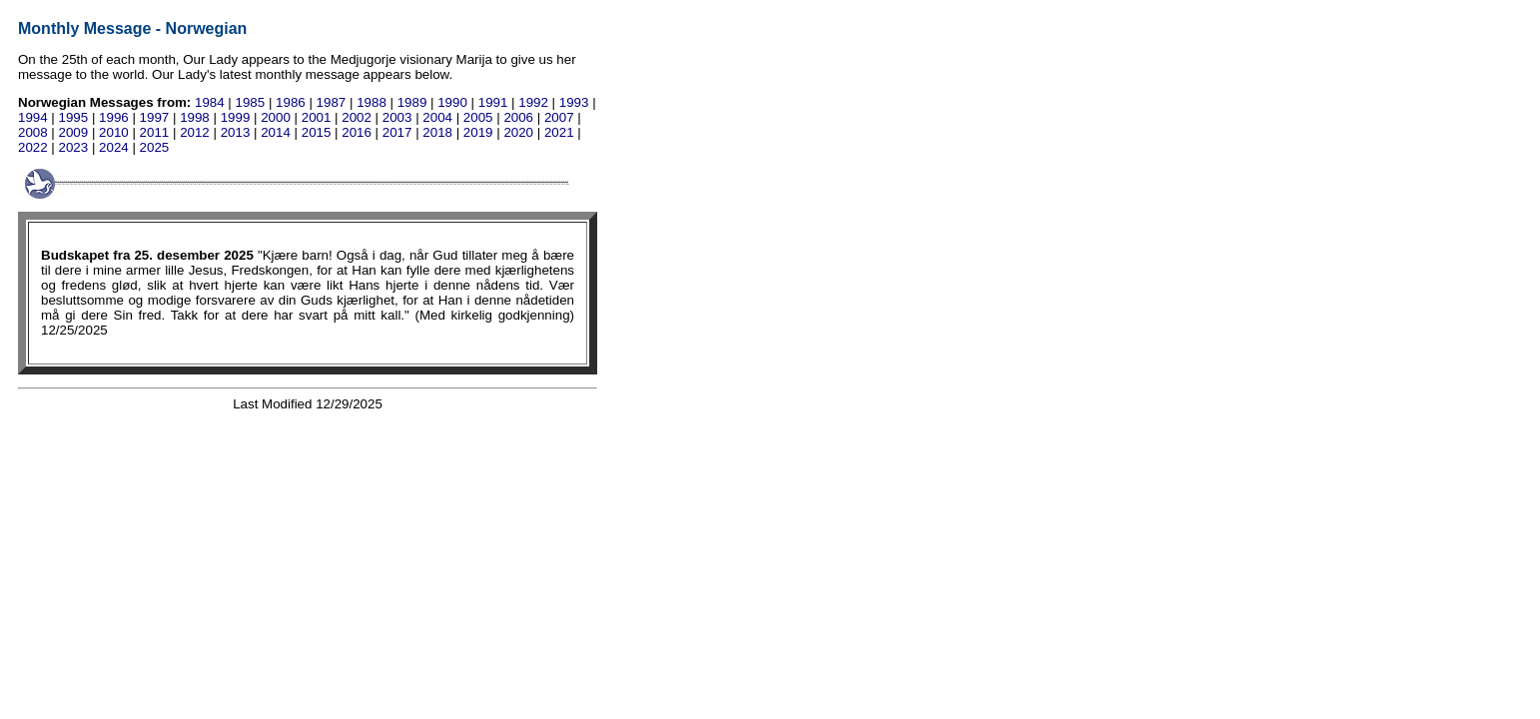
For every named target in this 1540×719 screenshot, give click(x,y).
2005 (478, 117)
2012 (195, 132)
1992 (533, 102)
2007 (559, 117)
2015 (317, 132)
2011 (155, 132)
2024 (114, 147)
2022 (33, 147)
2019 (478, 132)
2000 (276, 117)
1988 (371, 102)
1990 (452, 102)
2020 (518, 132)
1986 (291, 102)
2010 (114, 132)
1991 (493, 102)
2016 (357, 132)
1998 (195, 117)
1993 (574, 102)
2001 (317, 117)
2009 (74, 132)
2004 (437, 117)
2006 (518, 117)
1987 (332, 102)
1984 (210, 102)
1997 (155, 117)
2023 (74, 147)
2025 (155, 147)
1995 (74, 117)
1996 (114, 117)
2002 (357, 117)
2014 (276, 132)
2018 (437, 132)
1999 (236, 117)
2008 (33, 132)
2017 (397, 132)
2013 (236, 132)
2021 (559, 132)
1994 (33, 117)
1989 (412, 102)
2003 (397, 117)
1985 (251, 102)
